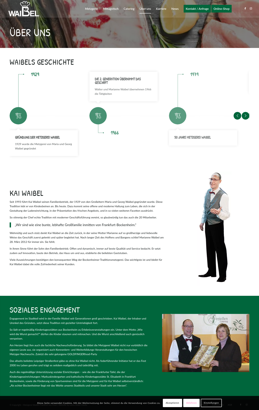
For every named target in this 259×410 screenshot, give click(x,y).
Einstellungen (211, 402)
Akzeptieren (172, 402)
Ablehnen (191, 402)
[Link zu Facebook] (245, 8)
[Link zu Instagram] (251, 8)
